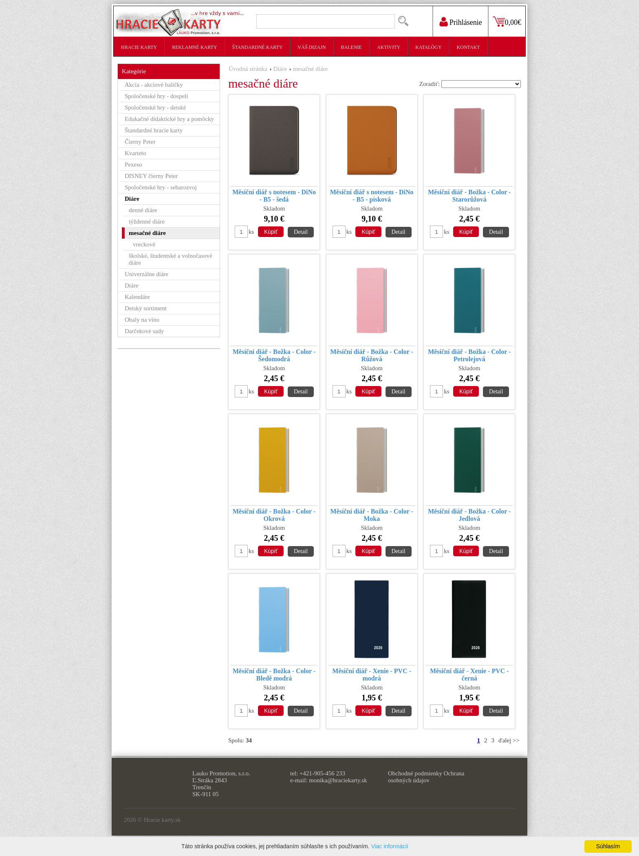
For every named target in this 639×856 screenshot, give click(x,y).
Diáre (280, 69)
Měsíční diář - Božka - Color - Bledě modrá (274, 674)
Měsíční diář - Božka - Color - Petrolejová (469, 355)
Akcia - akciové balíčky (154, 84)
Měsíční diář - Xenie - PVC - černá (469, 674)
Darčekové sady (144, 331)
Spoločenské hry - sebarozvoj (161, 187)
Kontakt (468, 47)
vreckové (144, 244)
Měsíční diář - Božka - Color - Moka (372, 515)
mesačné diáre (310, 69)
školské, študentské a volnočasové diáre (170, 259)
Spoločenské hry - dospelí (156, 96)
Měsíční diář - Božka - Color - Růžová (372, 355)
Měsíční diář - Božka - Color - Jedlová (469, 515)
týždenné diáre (147, 221)
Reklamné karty (194, 47)
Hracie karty (139, 47)
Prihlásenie (466, 22)
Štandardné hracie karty (154, 130)
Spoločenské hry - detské (155, 107)
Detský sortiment (146, 308)
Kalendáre (137, 297)
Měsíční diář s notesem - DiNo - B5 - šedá (274, 196)
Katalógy (428, 47)
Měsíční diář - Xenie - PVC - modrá (371, 674)
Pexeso (133, 164)
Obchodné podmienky (415, 773)
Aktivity (388, 47)
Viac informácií (389, 846)
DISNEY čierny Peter (151, 176)
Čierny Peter (140, 141)
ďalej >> (509, 740)
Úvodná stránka (248, 69)
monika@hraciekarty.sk (338, 780)
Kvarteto (135, 153)
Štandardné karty (257, 47)
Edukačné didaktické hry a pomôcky (169, 119)
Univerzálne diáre (146, 274)
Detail (301, 232)
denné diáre (143, 210)
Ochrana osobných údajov (426, 777)
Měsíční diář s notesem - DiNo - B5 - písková (372, 196)
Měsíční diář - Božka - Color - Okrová (274, 515)
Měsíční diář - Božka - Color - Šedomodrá (274, 355)
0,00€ (513, 22)
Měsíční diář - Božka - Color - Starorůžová (469, 196)
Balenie (351, 47)
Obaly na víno (142, 319)
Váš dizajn (312, 47)
